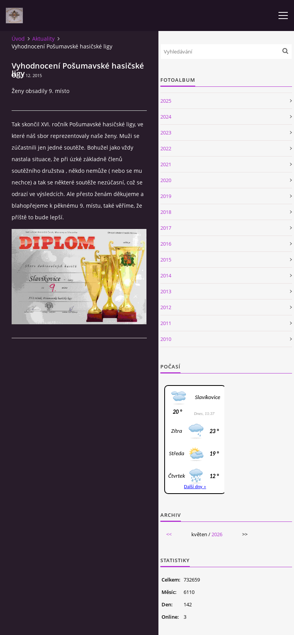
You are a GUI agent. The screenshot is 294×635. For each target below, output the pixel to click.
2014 (165, 275)
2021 (165, 164)
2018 (165, 211)
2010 (165, 339)
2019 (165, 196)
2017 (165, 227)
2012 (165, 307)
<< (169, 534)
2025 (165, 100)
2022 (165, 148)
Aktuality (43, 38)
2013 (165, 291)
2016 (165, 243)
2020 (165, 180)
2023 (165, 132)
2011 (165, 323)
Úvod (18, 38)
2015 (165, 259)
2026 (216, 534)
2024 (165, 116)
